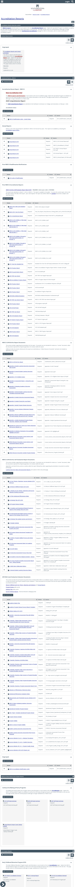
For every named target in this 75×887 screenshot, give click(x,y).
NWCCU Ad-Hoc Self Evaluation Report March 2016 (18, 221)
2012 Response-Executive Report (35, 808)
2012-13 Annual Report (9, 553)
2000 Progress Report (56, 680)
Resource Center (36, 14)
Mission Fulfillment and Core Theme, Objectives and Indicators (21, 355)
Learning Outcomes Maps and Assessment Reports (18, 312)
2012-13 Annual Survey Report (35, 656)
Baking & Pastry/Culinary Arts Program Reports (12, 431)
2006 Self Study (31, 680)
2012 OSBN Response (56, 656)
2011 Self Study (8, 680)
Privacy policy (24, 839)
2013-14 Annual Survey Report (11, 656)
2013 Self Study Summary (10, 455)
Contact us (40, 839)
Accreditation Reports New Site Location (11, 25)
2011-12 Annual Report (33, 553)
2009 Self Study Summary (34, 455)
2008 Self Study (55, 808)
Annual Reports (41, 355)
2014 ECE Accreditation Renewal (59, 530)
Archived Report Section (7, 36)
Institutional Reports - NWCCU (8, 78)
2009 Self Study (55, 553)
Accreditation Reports (45, 14)
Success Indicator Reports (12, 361)
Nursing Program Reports (7, 632)
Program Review (10, 357)
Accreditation (55, 445)
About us (32, 839)
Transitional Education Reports (8, 781)
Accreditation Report (37, 28)
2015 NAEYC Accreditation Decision (12, 530)
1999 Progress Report (9, 703)
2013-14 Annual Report (33, 530)
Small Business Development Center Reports (12, 730)
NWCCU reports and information (16, 95)
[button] (7, 81)
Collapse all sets (69, 42)
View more (5, 66)
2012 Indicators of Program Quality (12, 808)
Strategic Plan (9, 359)
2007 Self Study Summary (57, 455)
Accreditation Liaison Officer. (12, 146)
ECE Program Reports (6, 505)
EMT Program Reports (6, 580)
